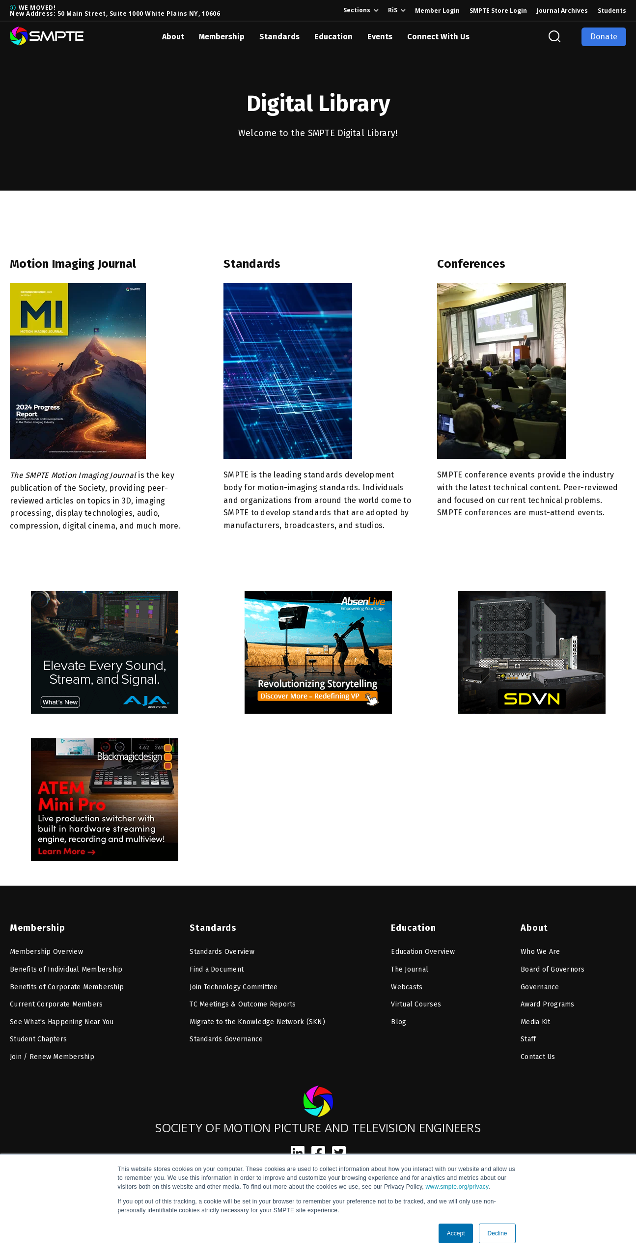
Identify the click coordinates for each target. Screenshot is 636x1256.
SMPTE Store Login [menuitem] (498, 10)
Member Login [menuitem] (437, 10)
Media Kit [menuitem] (535, 1022)
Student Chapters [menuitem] (38, 1039)
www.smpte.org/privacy (457, 1186)
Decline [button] (497, 1233)
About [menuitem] (534, 927)
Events (379, 36)
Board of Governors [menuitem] (553, 969)
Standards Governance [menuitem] (226, 1039)
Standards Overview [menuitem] (222, 952)
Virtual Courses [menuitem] (416, 1004)
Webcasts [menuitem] (406, 987)
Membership (222, 36)
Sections (356, 10)
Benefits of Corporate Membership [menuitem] (67, 987)
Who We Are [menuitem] (540, 952)
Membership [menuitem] (37, 927)
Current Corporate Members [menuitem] (56, 1004)
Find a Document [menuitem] (217, 969)
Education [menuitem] (413, 927)
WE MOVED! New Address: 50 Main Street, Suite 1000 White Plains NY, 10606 (115, 10)
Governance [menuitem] (540, 987)
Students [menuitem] (612, 10)
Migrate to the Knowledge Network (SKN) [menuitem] (257, 1022)
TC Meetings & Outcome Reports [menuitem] (243, 1004)
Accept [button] (456, 1233)
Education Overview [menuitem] (423, 952)
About (173, 36)
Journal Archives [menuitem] (562, 10)
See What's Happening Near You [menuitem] (61, 1022)
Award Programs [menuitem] (548, 1004)
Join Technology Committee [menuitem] (233, 987)
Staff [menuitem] (528, 1039)
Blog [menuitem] (398, 1022)
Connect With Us (438, 36)
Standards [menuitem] (213, 927)
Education (333, 36)
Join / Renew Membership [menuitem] (52, 1057)
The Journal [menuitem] (409, 969)
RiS (392, 10)
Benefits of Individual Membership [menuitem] (66, 969)
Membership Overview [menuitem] (46, 952)
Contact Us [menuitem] (538, 1057)
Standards (279, 36)
